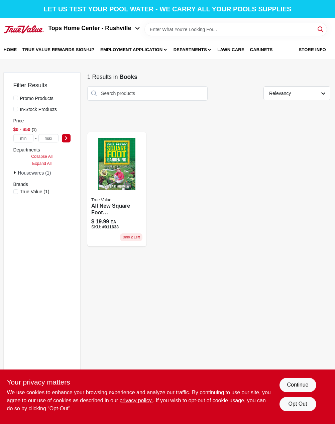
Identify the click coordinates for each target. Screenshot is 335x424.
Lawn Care (230, 49)
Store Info (312, 49)
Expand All (41, 163)
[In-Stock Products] (15, 109)
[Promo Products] (15, 98)
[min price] (23, 138)
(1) (34, 191)
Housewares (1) (34, 173)
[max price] (48, 138)
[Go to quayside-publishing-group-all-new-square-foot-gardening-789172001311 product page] (116, 189)
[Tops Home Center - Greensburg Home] (24, 29)
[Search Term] (235, 29)
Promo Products (36, 98)
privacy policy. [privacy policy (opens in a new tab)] (136, 400)
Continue (297, 385)
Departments (190, 49)
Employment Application (131, 49)
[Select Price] (66, 138)
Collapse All (41, 156)
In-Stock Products (38, 109)
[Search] (321, 28)
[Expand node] (15, 172)
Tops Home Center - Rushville (94, 28)
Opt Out (297, 404)
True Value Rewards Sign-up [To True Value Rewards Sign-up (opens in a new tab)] (58, 49)
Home (10, 49)
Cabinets (261, 49)
